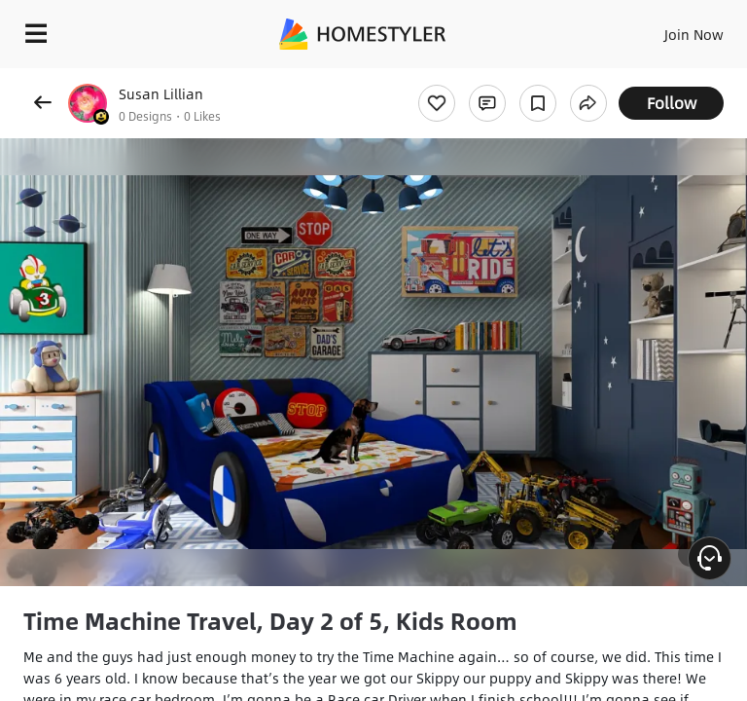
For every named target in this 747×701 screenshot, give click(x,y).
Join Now (694, 34)
